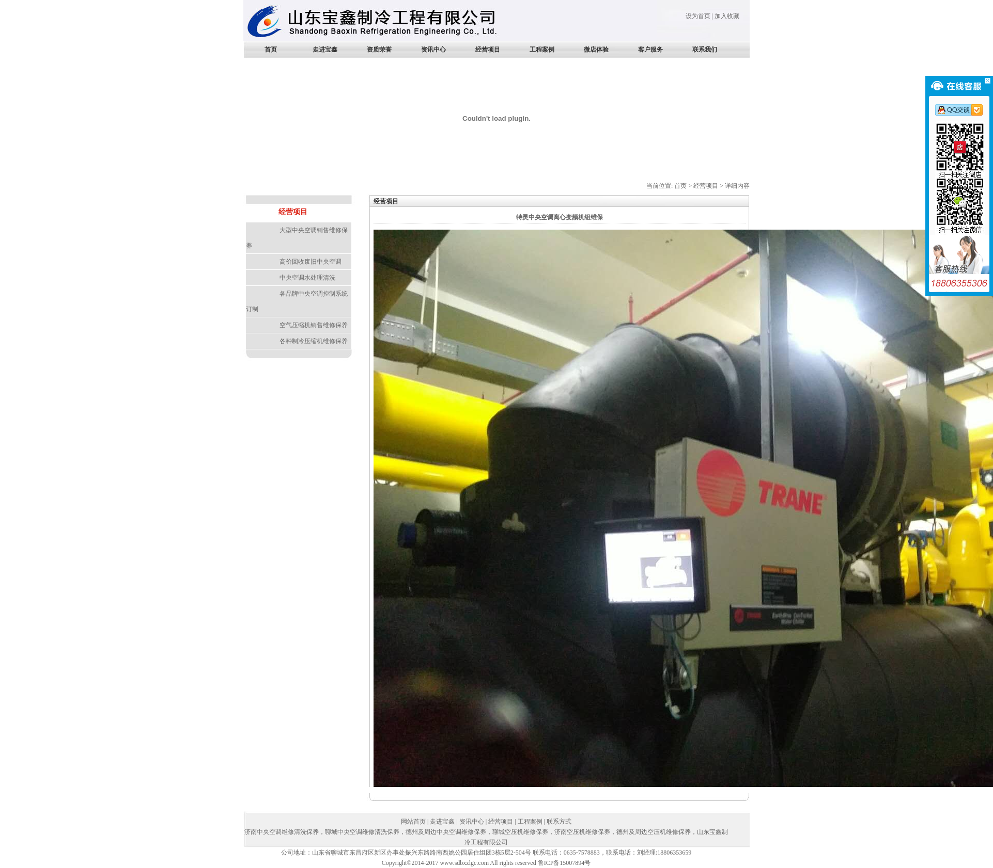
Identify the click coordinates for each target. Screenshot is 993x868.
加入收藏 (727, 16)
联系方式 (559, 821)
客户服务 (650, 49)
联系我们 (704, 49)
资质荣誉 (379, 49)
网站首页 (413, 821)
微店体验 (596, 49)
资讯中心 (433, 49)
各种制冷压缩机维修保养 (314, 341)
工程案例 (542, 49)
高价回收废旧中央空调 (311, 261)
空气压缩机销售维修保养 (314, 325)
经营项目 (487, 49)
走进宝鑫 (325, 49)
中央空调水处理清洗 (307, 277)
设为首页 (698, 16)
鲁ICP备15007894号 (564, 862)
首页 (271, 49)
